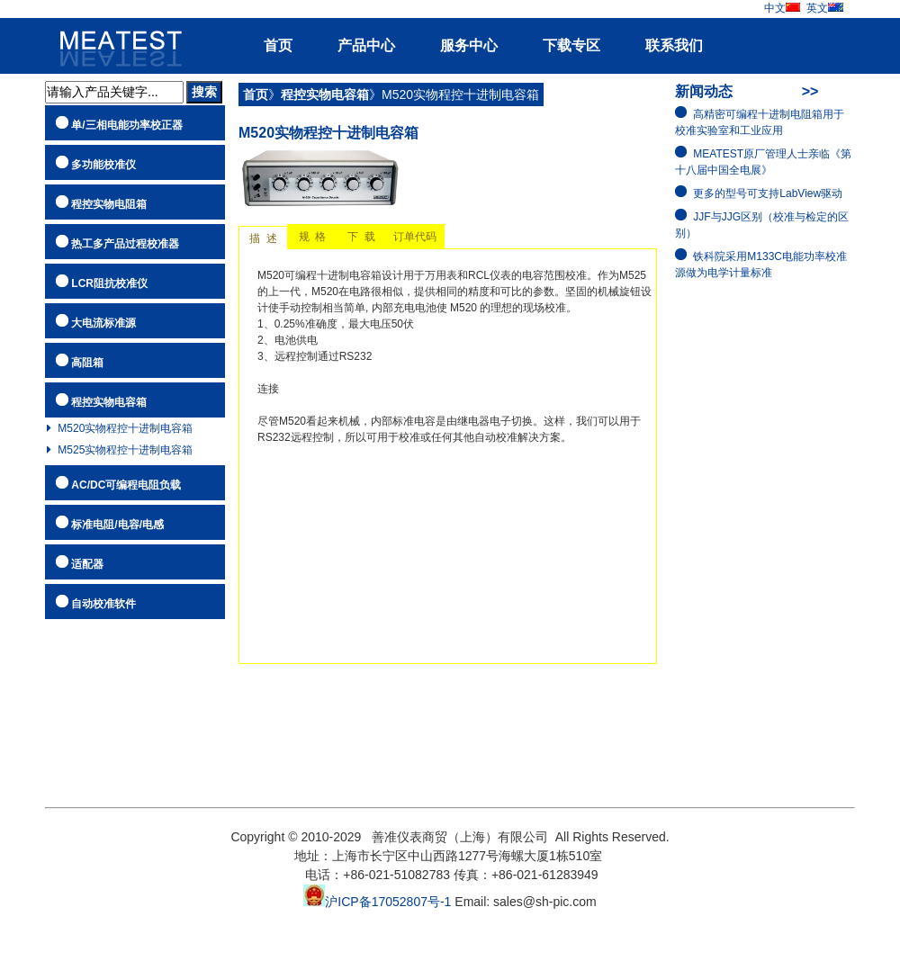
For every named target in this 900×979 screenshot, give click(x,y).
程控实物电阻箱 (109, 204)
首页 (278, 45)
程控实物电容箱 (109, 402)
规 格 (311, 236)
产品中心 (366, 45)
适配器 (87, 564)
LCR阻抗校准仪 (109, 283)
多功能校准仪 (103, 164)
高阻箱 (87, 362)
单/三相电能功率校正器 (126, 125)
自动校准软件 (103, 603)
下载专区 (571, 45)
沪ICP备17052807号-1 (377, 901)
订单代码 (414, 236)
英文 (824, 8)
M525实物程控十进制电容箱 (125, 450)
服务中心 (469, 45)
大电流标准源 (103, 323)
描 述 (263, 238)
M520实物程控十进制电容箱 (125, 428)
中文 (782, 8)
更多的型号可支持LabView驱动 (767, 193)
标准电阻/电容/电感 (117, 524)
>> (810, 91)
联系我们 (674, 45)
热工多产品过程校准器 (125, 244)
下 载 (361, 236)
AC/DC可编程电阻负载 (126, 485)
